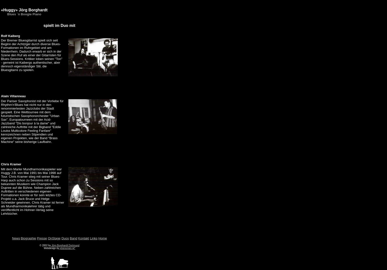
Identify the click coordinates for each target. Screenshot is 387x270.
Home (102, 238)
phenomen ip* (67, 248)
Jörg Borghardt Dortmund (65, 245)
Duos (65, 238)
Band (73, 238)
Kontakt (83, 238)
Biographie (28, 238)
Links (93, 238)
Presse (42, 238)
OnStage (54, 238)
